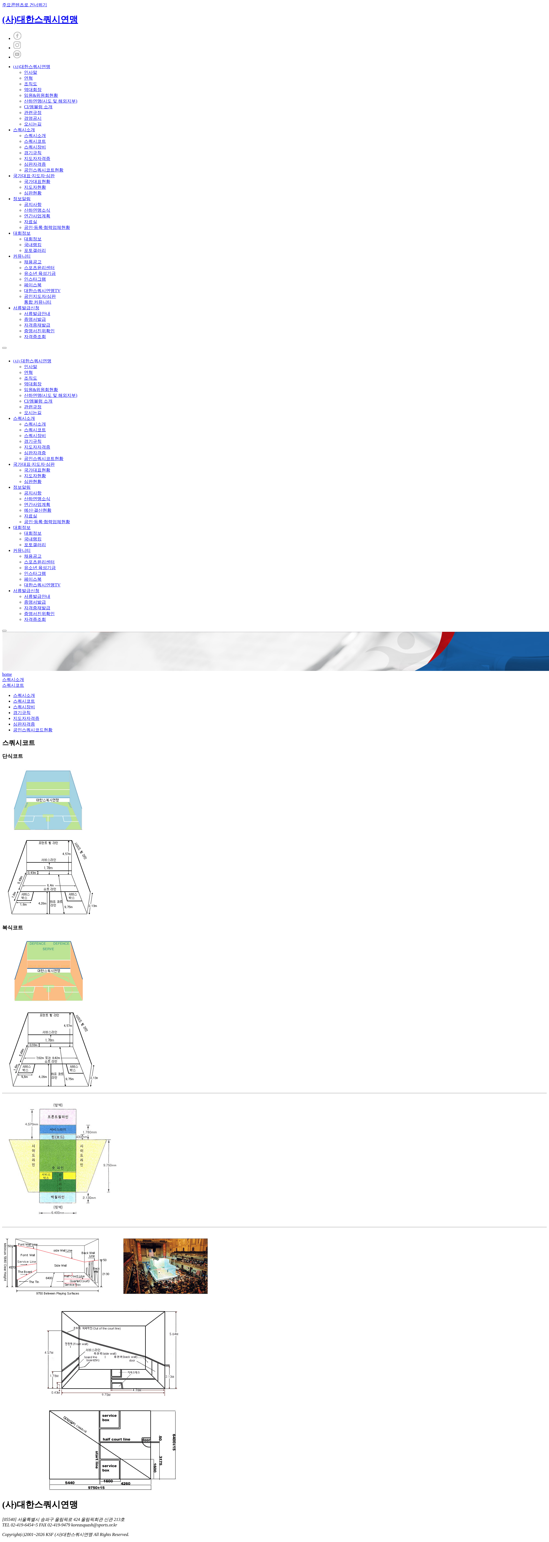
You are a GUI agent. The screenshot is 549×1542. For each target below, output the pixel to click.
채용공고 (33, 262)
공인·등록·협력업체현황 (47, 227)
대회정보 (22, 233)
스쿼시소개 (24, 129)
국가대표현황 (37, 181)
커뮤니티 (22, 256)
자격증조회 (35, 336)
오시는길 (33, 124)
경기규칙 (33, 152)
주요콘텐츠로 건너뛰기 (24, 4)
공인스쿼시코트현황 (43, 170)
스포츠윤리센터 (39, 267)
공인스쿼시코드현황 (32, 730)
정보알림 (22, 198)
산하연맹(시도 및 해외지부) (50, 101)
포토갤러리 (35, 250)
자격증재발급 (37, 325)
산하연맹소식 (37, 210)
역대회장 (33, 89)
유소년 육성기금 (40, 273)
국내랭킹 (33, 244)
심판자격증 (35, 164)
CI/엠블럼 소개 (38, 106)
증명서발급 (35, 319)
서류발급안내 (37, 313)
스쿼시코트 (35, 141)
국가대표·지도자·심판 (34, 175)
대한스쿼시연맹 (31, 66)
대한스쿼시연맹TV (42, 290)
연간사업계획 (37, 216)
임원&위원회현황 (41, 95)
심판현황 (33, 193)
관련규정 (33, 112)
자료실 (30, 221)
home (7, 674)
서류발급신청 (26, 308)
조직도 (30, 84)
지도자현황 (35, 187)
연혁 (28, 78)
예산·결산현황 (37, 510)
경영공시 (33, 118)
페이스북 (33, 285)
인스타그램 (35, 279)
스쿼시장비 (35, 147)
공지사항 (33, 204)
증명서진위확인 (39, 330)
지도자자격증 (37, 158)
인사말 (30, 72)
